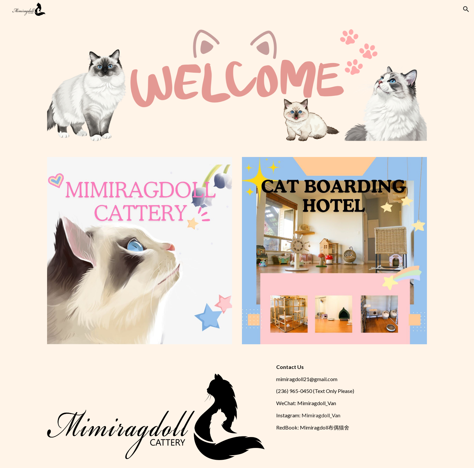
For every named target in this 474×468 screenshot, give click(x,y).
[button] (466, 9)
